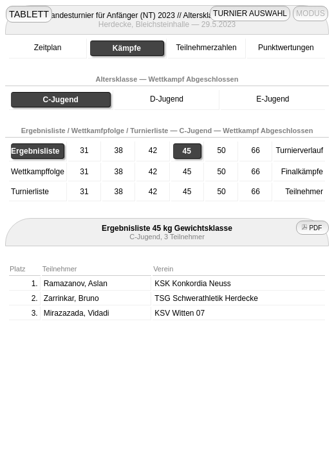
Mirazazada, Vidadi (76, 313)
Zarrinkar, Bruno (71, 298)
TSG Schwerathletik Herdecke (206, 298)
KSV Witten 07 (179, 313)
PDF (312, 228)
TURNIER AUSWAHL (250, 13)
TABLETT (29, 14)
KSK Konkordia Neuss (192, 283)
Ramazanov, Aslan (75, 283)
